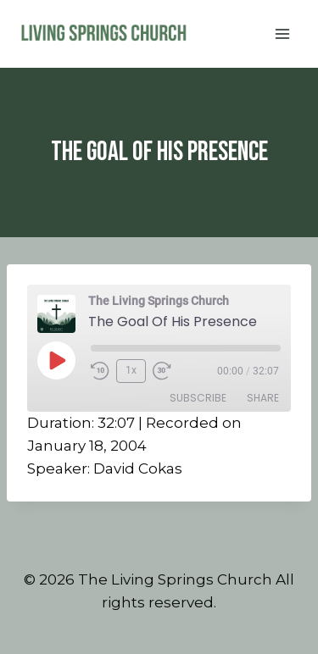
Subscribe (198, 398)
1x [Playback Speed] (131, 370)
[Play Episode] (56, 360)
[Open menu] (282, 33)
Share (263, 398)
